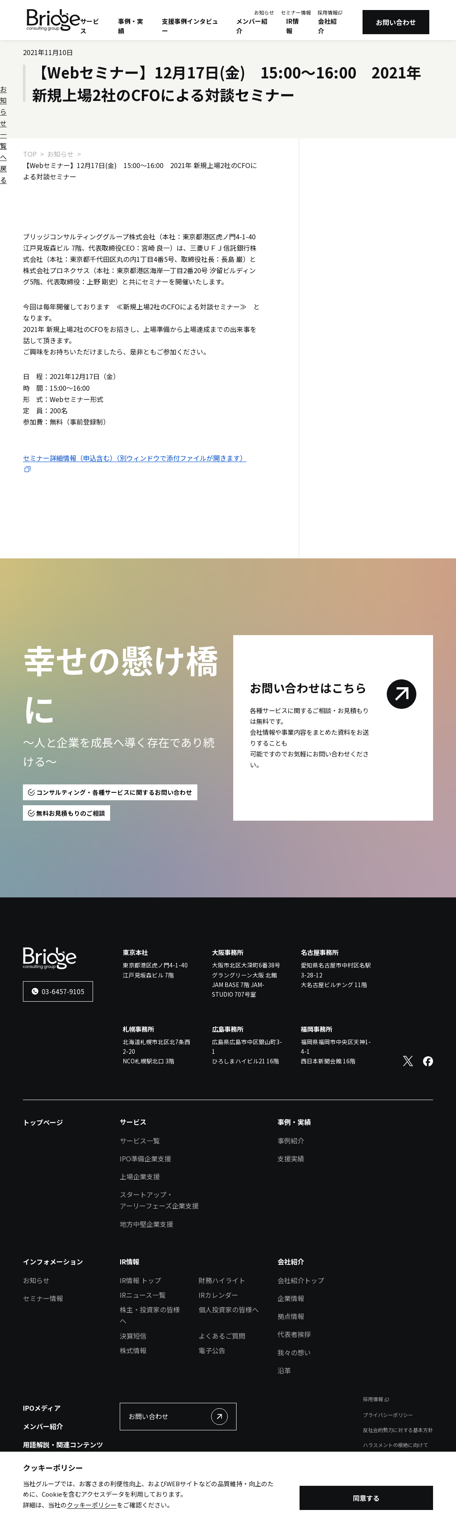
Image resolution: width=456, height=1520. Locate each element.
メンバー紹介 (251, 26)
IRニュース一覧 (143, 1295)
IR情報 (292, 26)
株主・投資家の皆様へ (150, 1315)
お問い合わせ (396, 22)
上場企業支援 (140, 1176)
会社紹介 (327, 26)
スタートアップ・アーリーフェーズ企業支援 (159, 1200)
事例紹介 (290, 1141)
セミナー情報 (296, 12)
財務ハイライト (222, 1280)
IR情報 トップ (140, 1280)
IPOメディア (41, 1408)
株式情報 (133, 1350)
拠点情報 (290, 1316)
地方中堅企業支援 (146, 1224)
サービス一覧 (140, 1141)
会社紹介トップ (300, 1280)
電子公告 (212, 1350)
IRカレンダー (218, 1295)
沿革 (284, 1370)
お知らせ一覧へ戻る (356, 181)
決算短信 (133, 1336)
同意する (366, 1500)
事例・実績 (130, 26)
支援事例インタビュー (190, 26)
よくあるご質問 (222, 1336)
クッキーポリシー (92, 1506)
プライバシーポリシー (388, 1414)
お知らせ (264, 12)
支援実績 (290, 1158)
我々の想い (294, 1352)
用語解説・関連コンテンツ (63, 1445)
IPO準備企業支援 (145, 1158)
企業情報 (290, 1298)
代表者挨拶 (294, 1334)
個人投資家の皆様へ (229, 1309)
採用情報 (327, 12)
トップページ (43, 1122)
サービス (89, 26)
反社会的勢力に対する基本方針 (398, 1429)
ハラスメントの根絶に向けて (395, 1444)
